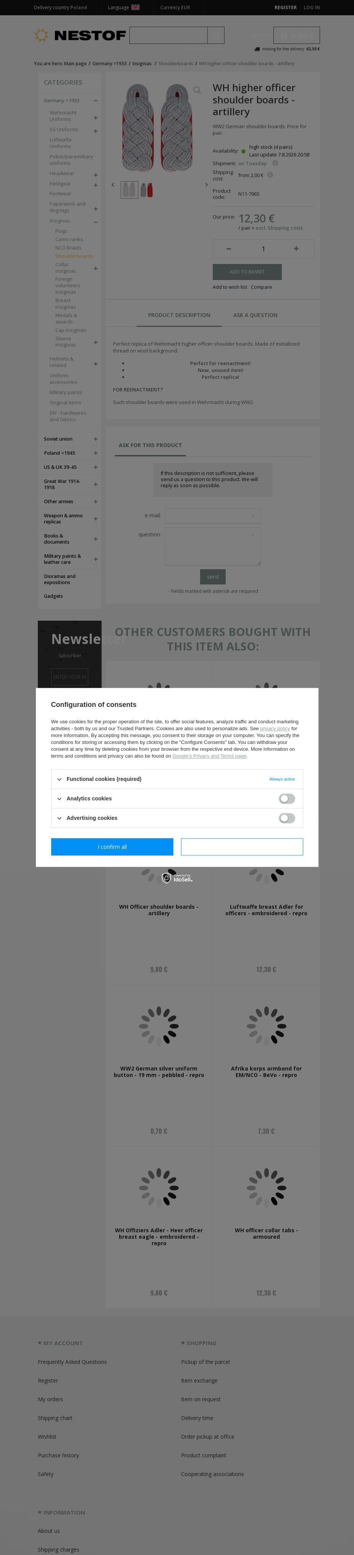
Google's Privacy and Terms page (209, 756)
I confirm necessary (112, 846)
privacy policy (275, 728)
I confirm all (242, 846)
